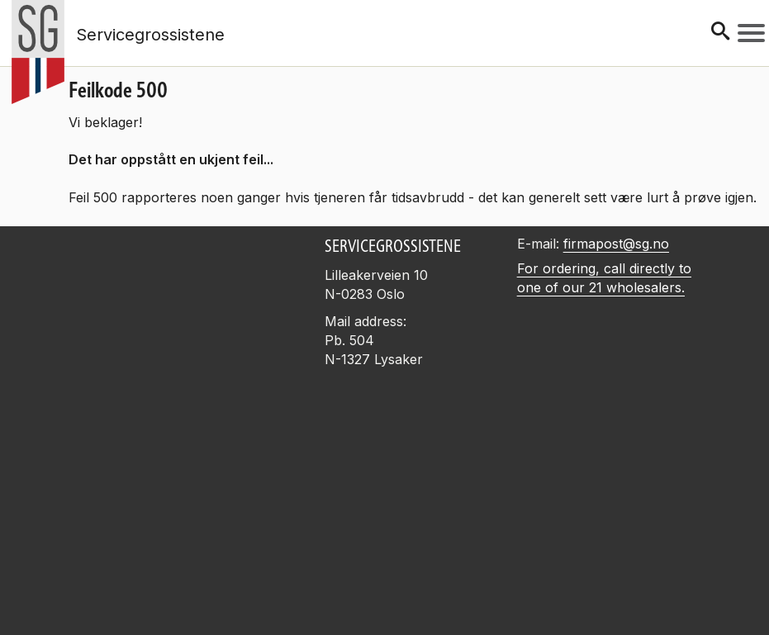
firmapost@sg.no (616, 243)
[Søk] (720, 32)
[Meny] (751, 33)
